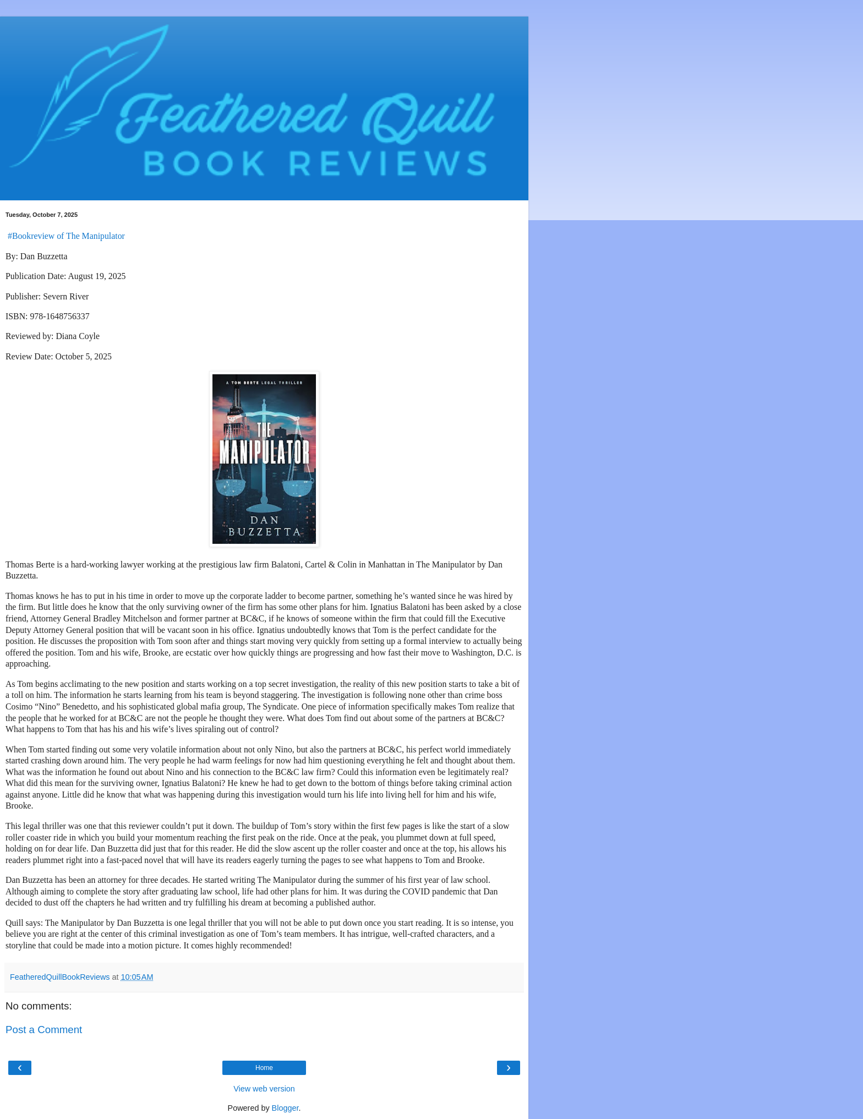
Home (264, 1068)
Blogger (285, 1108)
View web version (264, 1088)
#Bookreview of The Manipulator (66, 236)
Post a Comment (44, 1029)
